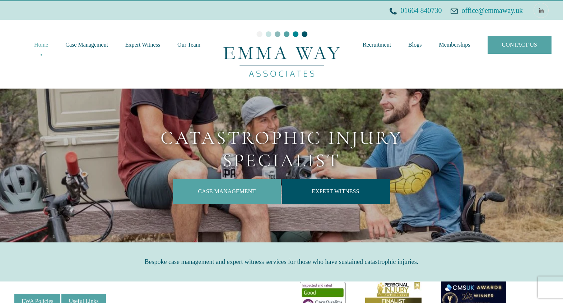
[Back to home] (281, 54)
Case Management (86, 45)
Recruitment (377, 45)
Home (41, 45)
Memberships (454, 45)
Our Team (188, 45)
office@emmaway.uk (492, 10)
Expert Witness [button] (142, 45)
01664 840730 (421, 10)
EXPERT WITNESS (336, 191)
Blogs (415, 45)
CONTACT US (519, 45)
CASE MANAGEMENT (227, 191)
